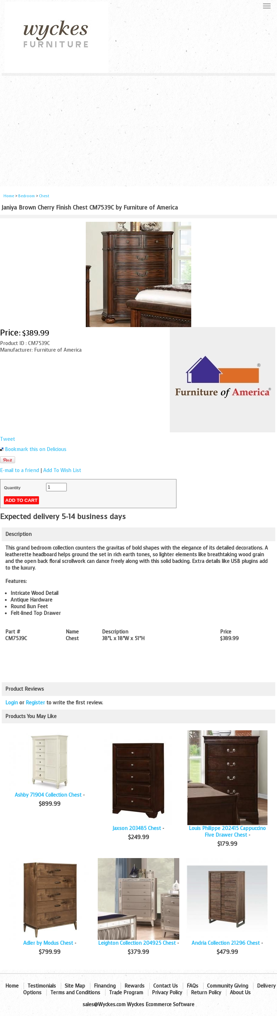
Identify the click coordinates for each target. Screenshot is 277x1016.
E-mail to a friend (19, 470)
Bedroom (27, 196)
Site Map (75, 986)
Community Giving (227, 986)
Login (11, 702)
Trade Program (126, 992)
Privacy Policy (167, 992)
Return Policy (206, 992)
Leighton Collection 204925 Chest (137, 943)
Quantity (12, 488)
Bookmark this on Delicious (35, 449)
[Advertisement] (138, 128)
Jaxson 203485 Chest (136, 828)
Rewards (134, 986)
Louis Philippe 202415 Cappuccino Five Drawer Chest (227, 831)
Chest (44, 196)
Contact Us (165, 986)
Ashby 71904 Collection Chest (48, 795)
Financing (105, 986)
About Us (240, 992)
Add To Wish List (62, 470)
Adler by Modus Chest (48, 943)
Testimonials (41, 986)
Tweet (7, 439)
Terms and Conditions (75, 992)
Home (9, 196)
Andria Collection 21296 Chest (226, 943)
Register (35, 702)
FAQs (192, 986)
